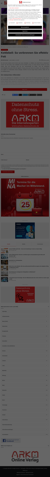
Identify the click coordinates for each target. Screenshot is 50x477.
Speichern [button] (25, 30)
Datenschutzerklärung (16, 17)
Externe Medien (36, 22)
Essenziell (12, 22)
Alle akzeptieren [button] (25, 26)
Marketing (27, 22)
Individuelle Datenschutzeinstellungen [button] (25, 34)
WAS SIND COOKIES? (14, 7)
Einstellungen (11, 19)
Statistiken (20, 22)
